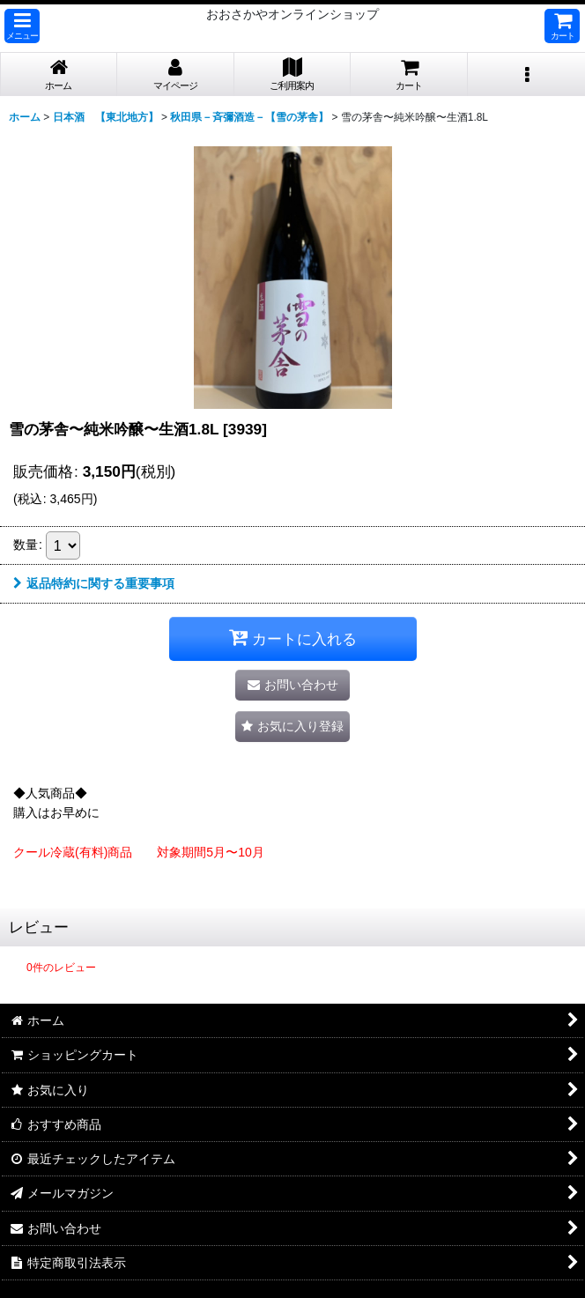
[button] (22, 26)
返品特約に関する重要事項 (93, 583)
